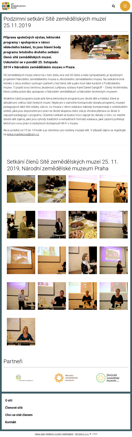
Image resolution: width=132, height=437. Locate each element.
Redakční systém (54, 434)
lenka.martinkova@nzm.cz (23, 134)
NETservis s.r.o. (82, 434)
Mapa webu (40, 434)
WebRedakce (67, 434)
